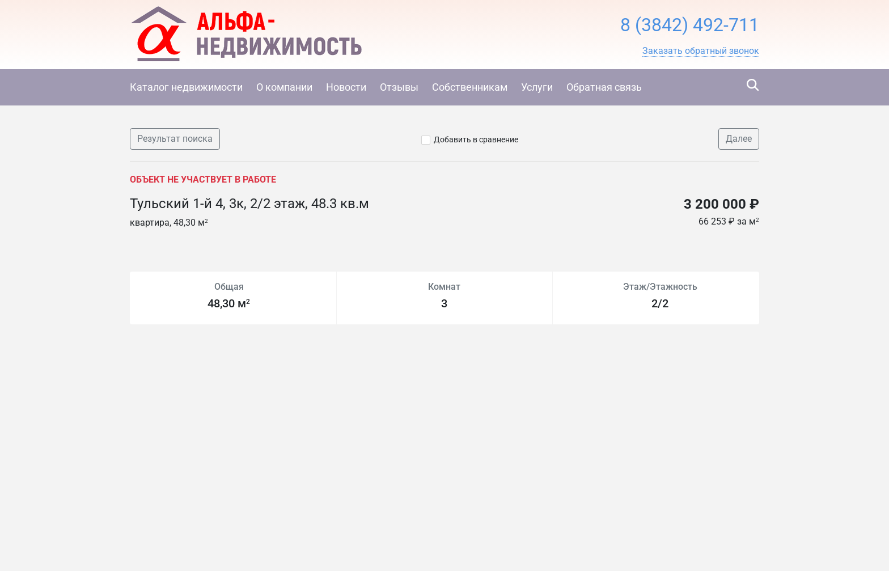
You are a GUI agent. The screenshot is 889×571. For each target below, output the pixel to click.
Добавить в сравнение (476, 139)
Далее (739, 138)
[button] (700, 51)
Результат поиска (175, 138)
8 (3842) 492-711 (689, 25)
